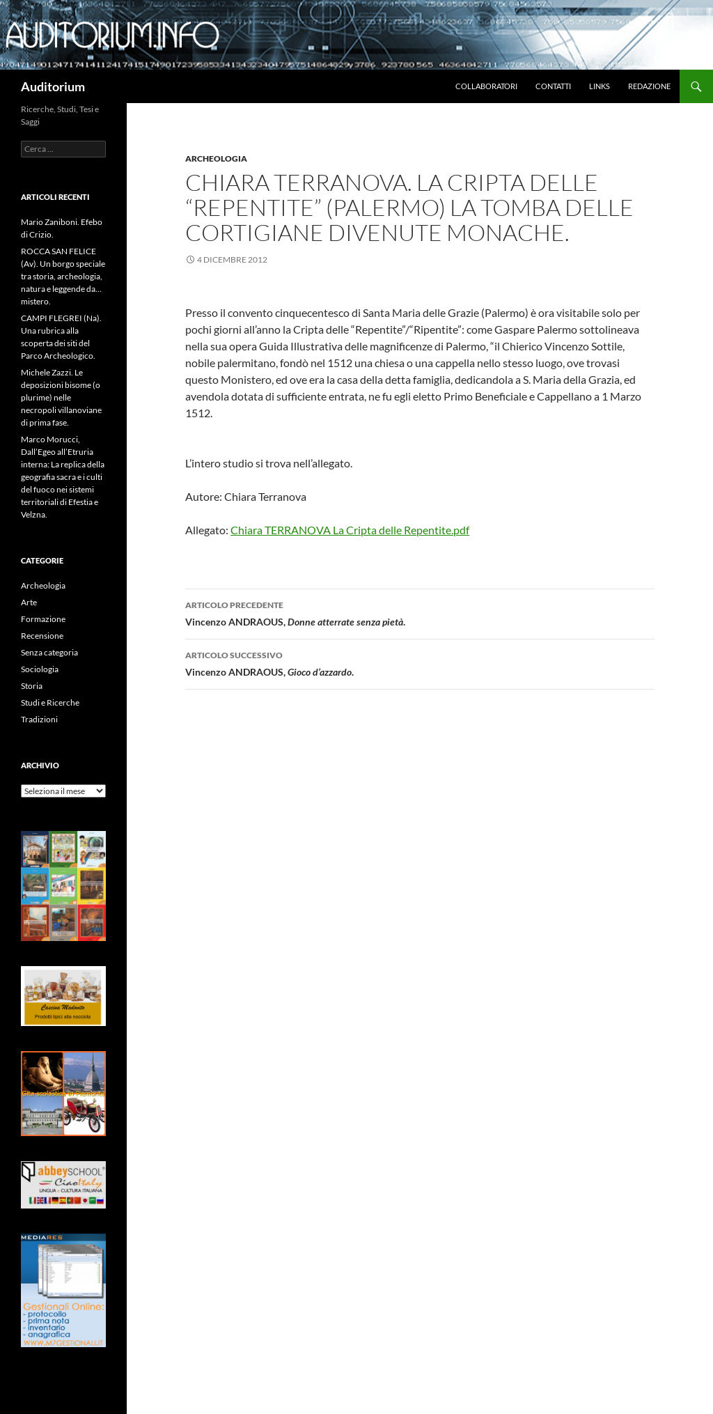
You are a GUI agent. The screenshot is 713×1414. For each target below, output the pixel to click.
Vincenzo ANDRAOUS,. (420, 612)
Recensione (42, 635)
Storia (31, 686)
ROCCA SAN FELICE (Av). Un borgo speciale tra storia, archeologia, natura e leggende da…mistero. (63, 276)
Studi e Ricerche (50, 702)
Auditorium (53, 86)
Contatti (553, 86)
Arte (29, 602)
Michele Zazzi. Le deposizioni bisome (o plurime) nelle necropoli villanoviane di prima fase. (61, 397)
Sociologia (39, 669)
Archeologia (216, 158)
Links (599, 86)
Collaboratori (486, 86)
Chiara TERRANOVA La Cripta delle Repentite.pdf (349, 529)
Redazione (649, 86)
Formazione (43, 619)
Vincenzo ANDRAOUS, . (420, 662)
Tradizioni (39, 719)
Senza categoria (49, 652)
